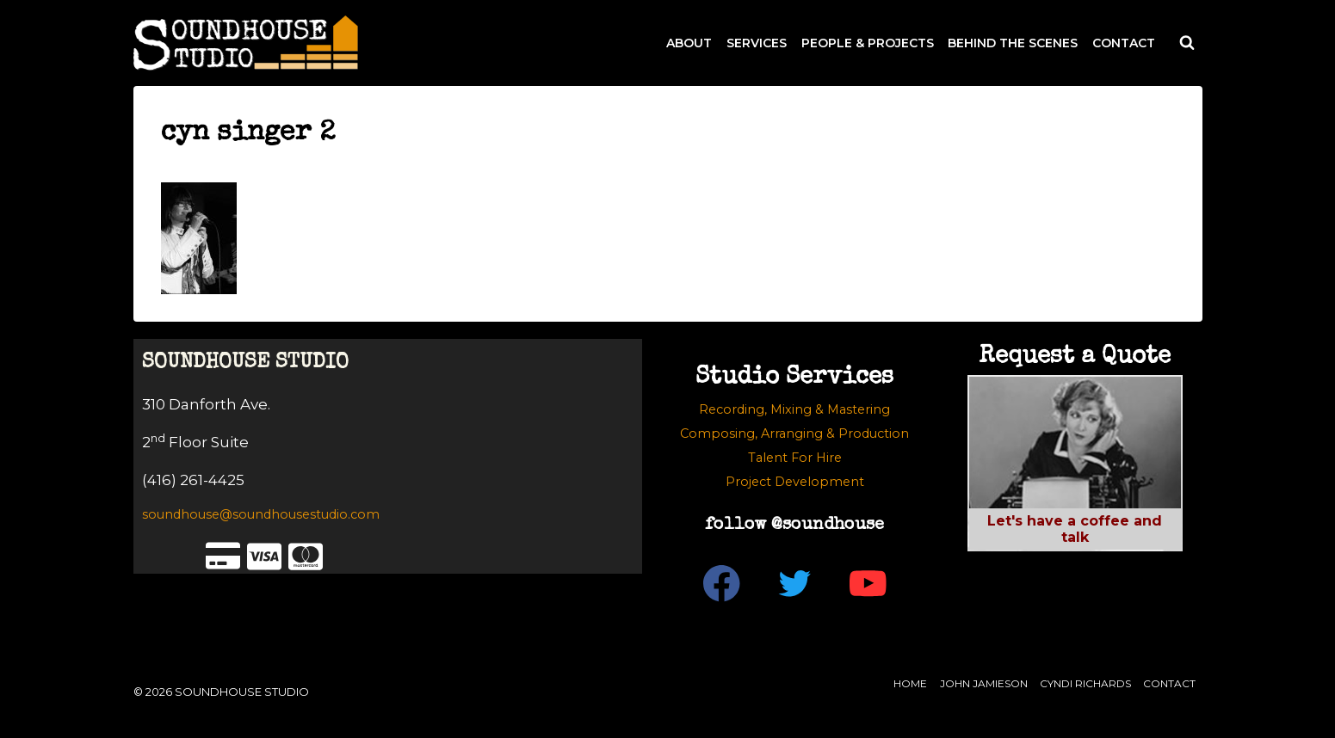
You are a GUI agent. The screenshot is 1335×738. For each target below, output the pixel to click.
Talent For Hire (795, 457)
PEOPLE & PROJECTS (867, 43)
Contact (1169, 683)
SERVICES (756, 43)
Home (910, 683)
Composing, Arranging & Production (794, 433)
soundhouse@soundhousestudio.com (261, 514)
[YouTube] (868, 583)
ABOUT (689, 43)
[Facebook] (721, 583)
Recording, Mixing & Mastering (794, 409)
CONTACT (1123, 43)
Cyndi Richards (1085, 683)
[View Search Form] (1186, 43)
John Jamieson (984, 683)
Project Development (795, 481)
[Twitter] (794, 583)
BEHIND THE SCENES (1013, 43)
